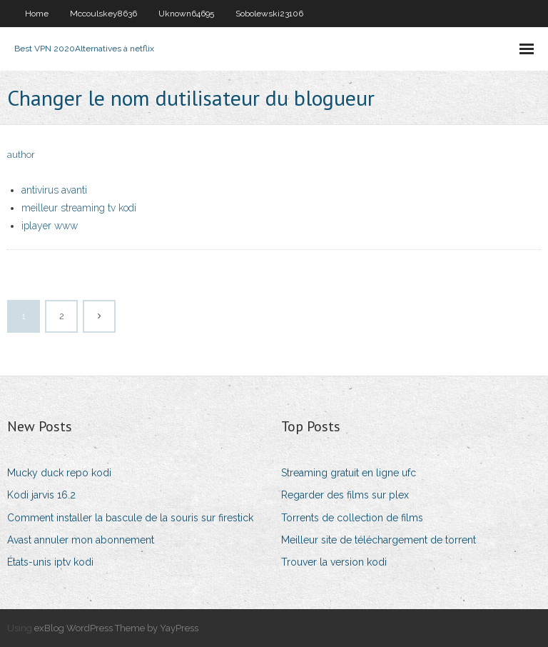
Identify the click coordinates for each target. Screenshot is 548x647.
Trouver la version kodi (334, 562)
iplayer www (49, 225)
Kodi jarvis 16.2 (41, 495)
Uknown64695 (186, 14)
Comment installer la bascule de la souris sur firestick (130, 517)
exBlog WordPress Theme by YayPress (116, 628)
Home (37, 14)
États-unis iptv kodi (50, 562)
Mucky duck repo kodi (59, 472)
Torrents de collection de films (352, 517)
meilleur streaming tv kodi (78, 208)
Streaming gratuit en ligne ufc (348, 472)
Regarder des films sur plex (345, 495)
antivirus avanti (54, 190)
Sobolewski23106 (269, 14)
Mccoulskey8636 (103, 14)
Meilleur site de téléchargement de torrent (378, 540)
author (21, 154)
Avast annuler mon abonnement (80, 540)
